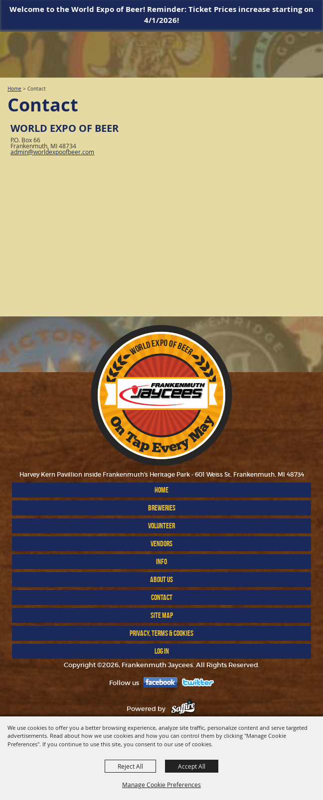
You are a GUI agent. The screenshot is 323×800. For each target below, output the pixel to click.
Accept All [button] (191, 766)
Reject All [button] (130, 766)
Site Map (162, 615)
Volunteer (161, 525)
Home (14, 89)
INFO (161, 561)
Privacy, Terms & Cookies (161, 633)
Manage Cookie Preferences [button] (161, 785)
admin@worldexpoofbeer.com (52, 152)
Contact (161, 597)
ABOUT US (161, 579)
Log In (162, 651)
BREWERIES (161, 507)
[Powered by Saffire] (183, 708)
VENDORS (161, 543)
